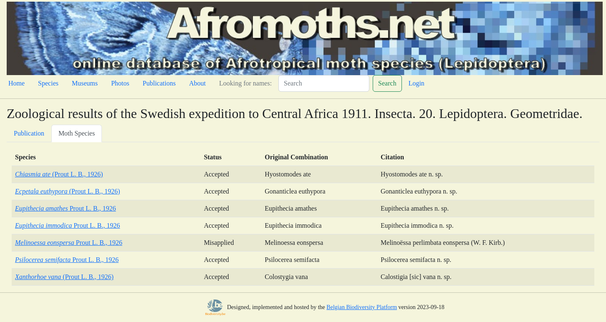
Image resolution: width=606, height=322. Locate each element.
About (197, 83)
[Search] (323, 83)
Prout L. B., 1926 (65, 208)
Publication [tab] (29, 133)
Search (387, 83)
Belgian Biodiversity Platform (361, 307)
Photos (120, 83)
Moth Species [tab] (76, 133)
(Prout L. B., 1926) (59, 174)
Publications (159, 83)
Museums (85, 83)
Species (48, 83)
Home (16, 83)
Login (416, 83)
